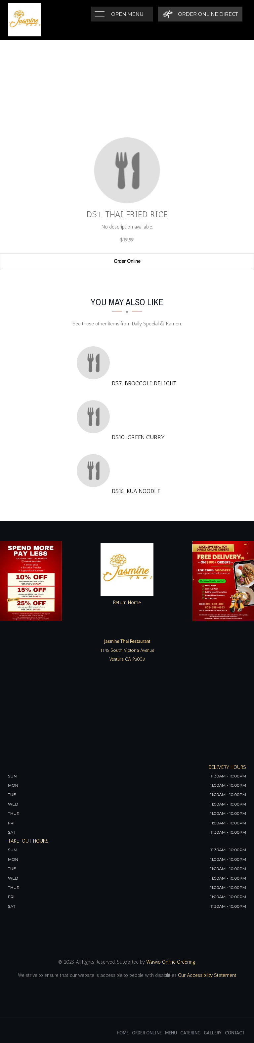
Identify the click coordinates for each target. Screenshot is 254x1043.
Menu (171, 1032)
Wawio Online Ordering (170, 962)
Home (123, 1032)
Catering (190, 1032)
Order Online (127, 261)
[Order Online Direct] (200, 14)
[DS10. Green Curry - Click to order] (95, 416)
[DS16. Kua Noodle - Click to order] (95, 470)
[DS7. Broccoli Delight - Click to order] (95, 362)
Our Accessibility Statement (206, 975)
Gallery (213, 1032)
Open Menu (127, 14)
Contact (234, 1032)
